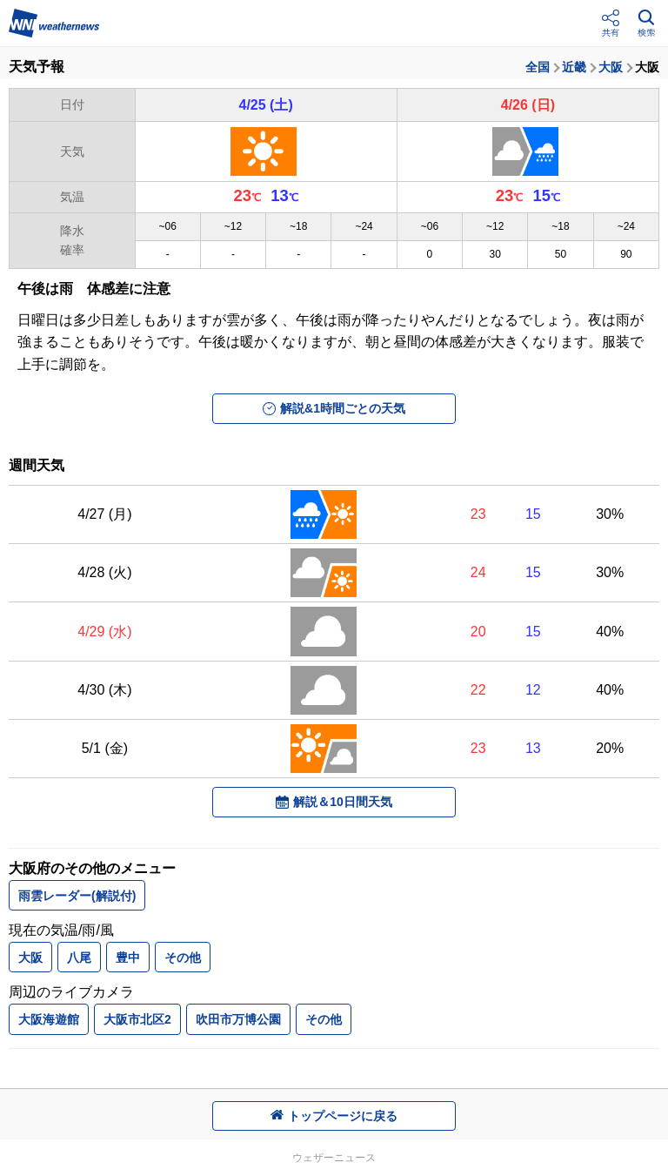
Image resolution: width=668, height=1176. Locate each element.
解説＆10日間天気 (334, 802)
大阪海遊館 (48, 1019)
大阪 (610, 67)
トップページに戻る (334, 1116)
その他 (182, 957)
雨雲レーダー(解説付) (77, 896)
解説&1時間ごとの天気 (334, 408)
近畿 (574, 67)
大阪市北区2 (137, 1019)
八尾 (79, 957)
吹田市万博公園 (238, 1019)
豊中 (128, 957)
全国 (537, 67)
